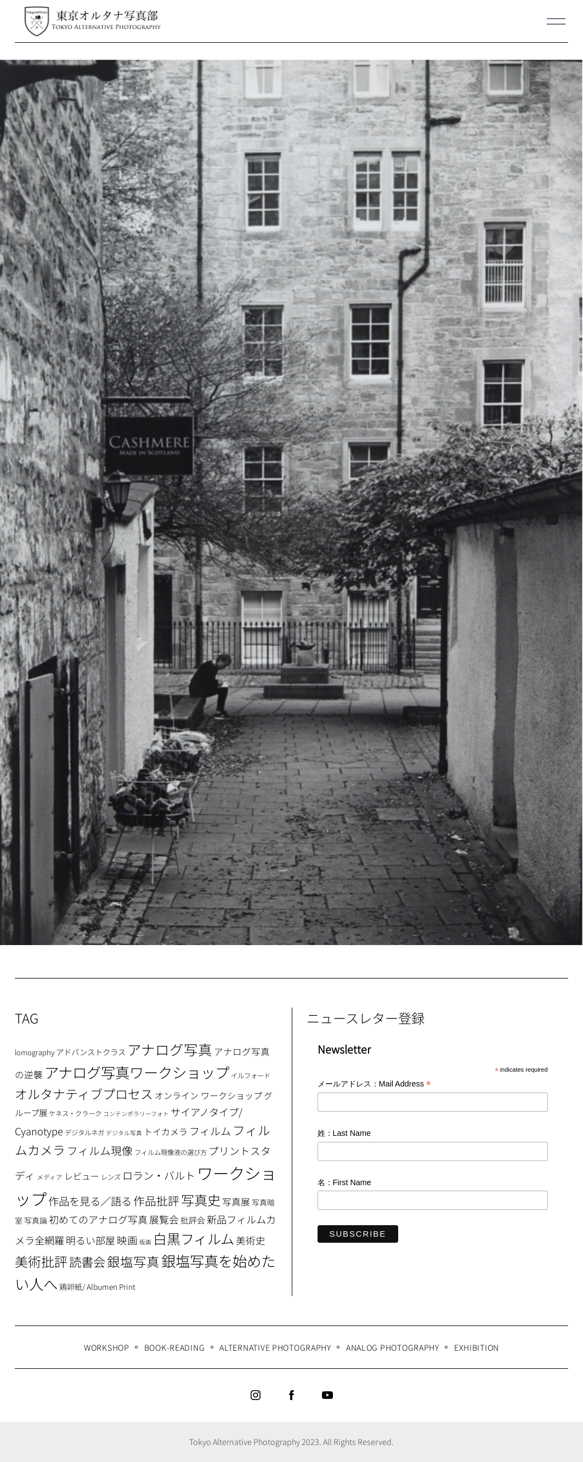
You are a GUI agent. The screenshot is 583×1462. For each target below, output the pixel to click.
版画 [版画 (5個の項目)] (145, 1242)
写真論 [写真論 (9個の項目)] (35, 1220)
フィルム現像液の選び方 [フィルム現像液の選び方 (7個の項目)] (170, 1152)
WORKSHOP (106, 1347)
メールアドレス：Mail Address (374, 1084)
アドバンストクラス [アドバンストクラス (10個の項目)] (91, 1051)
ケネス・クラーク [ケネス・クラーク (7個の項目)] (75, 1113)
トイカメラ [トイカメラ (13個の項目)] (166, 1131)
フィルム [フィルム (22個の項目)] (210, 1131)
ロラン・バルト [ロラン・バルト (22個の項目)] (158, 1175)
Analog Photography (392, 1347)
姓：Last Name (344, 1133)
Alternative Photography (275, 1347)
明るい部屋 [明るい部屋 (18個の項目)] (90, 1240)
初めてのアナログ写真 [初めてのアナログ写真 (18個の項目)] (98, 1219)
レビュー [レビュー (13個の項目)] (81, 1175)
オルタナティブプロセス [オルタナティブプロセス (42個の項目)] (84, 1093)
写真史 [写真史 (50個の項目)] (200, 1199)
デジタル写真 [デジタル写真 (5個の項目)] (124, 1133)
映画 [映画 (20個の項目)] (127, 1239)
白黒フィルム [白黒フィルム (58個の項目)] (193, 1238)
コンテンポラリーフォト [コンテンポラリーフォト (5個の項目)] (136, 1114)
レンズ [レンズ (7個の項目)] (111, 1177)
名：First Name (344, 1182)
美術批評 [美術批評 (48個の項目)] (41, 1261)
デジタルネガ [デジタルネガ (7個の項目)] (84, 1132)
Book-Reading (174, 1347)
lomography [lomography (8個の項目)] (34, 1052)
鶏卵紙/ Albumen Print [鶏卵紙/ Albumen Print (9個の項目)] (97, 1286)
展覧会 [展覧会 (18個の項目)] (164, 1219)
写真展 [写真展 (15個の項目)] (236, 1201)
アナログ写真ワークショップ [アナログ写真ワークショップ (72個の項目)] (136, 1072)
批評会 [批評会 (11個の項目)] (192, 1220)
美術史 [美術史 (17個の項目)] (250, 1240)
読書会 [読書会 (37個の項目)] (87, 1261)
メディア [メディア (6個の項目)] (50, 1176)
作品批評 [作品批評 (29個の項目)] (156, 1200)
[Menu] (556, 21)
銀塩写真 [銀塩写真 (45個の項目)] (133, 1261)
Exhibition (476, 1347)
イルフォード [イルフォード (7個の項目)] (250, 1075)
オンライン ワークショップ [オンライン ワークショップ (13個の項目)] (208, 1095)
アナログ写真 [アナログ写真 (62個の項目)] (169, 1049)
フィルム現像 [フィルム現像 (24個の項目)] (100, 1150)
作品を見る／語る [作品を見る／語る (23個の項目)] (90, 1201)
